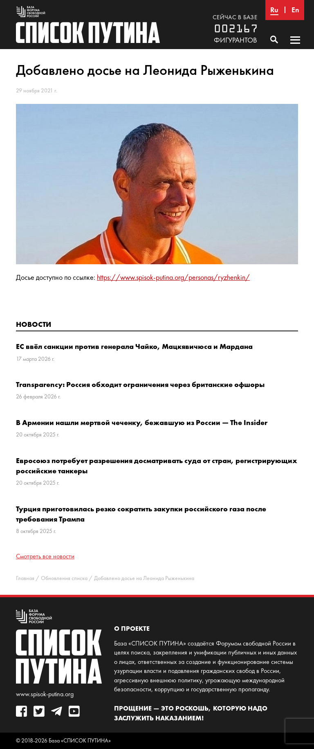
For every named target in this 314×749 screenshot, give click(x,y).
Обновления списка (64, 578)
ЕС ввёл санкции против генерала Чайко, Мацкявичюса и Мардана (134, 346)
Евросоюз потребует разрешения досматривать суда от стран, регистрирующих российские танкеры (156, 465)
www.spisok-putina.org (45, 694)
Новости (33, 324)
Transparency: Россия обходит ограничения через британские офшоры (140, 384)
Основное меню (295, 48)
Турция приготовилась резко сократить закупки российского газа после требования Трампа (141, 514)
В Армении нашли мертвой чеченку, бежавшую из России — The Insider (141, 422)
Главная (25, 578)
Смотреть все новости (45, 556)
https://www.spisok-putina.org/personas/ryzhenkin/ (173, 277)
